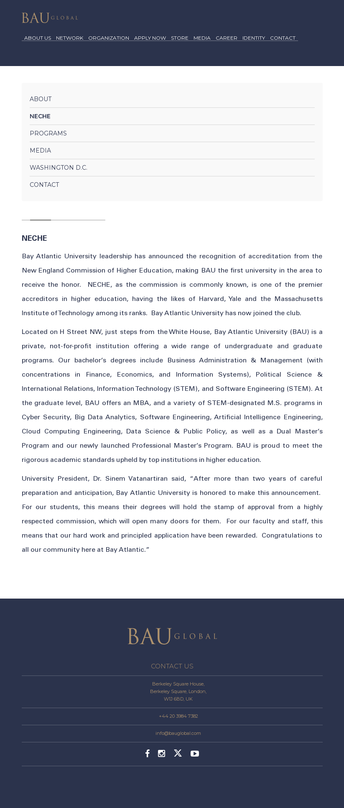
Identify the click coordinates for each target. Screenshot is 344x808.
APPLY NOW (150, 38)
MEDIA (202, 38)
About (40, 99)
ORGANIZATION (108, 38)
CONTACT (283, 38)
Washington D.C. (58, 167)
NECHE (40, 116)
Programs (48, 133)
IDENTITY (253, 38)
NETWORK (69, 38)
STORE (180, 38)
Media (40, 150)
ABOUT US (37, 38)
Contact (44, 185)
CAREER (226, 38)
